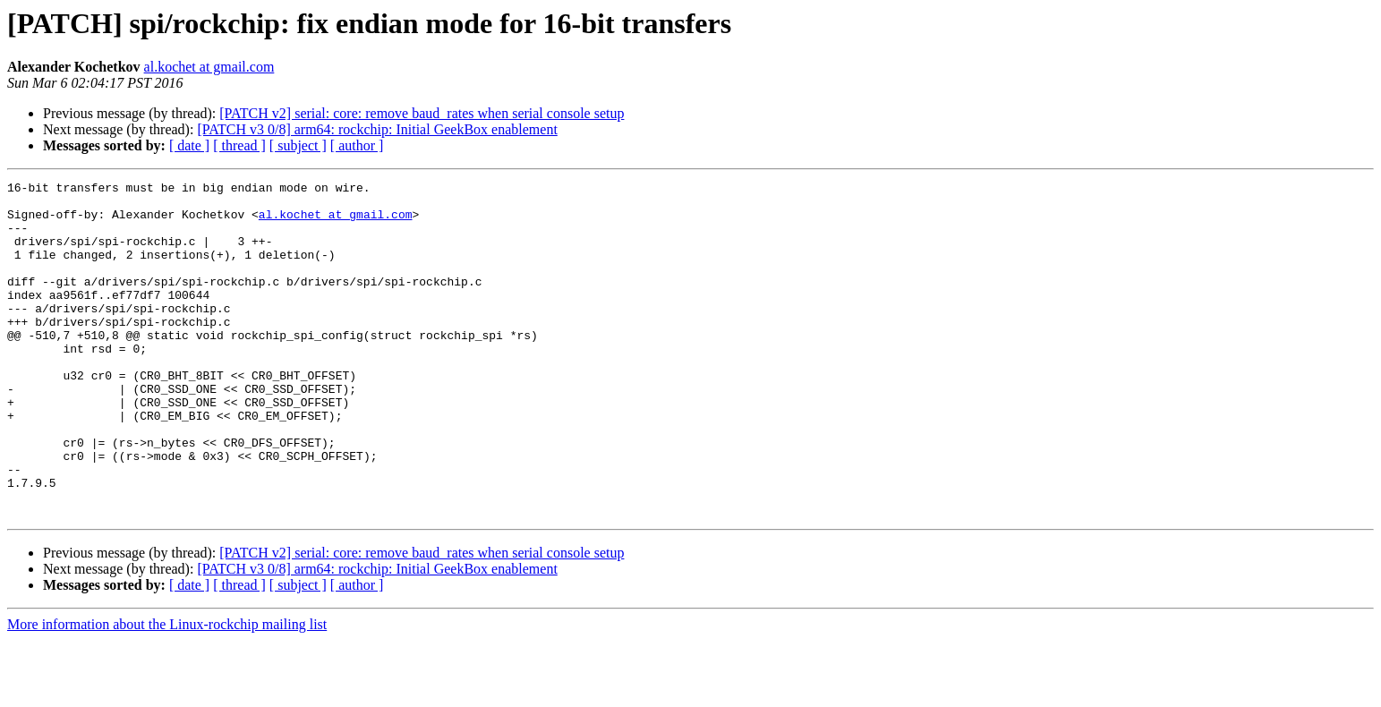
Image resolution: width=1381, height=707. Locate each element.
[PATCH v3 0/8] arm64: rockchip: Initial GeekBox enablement (377, 129)
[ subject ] (298, 145)
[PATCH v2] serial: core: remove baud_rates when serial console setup (421, 113)
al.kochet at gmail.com (209, 66)
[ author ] (357, 145)
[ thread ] (239, 145)
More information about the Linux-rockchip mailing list (167, 691)
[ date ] (189, 145)
